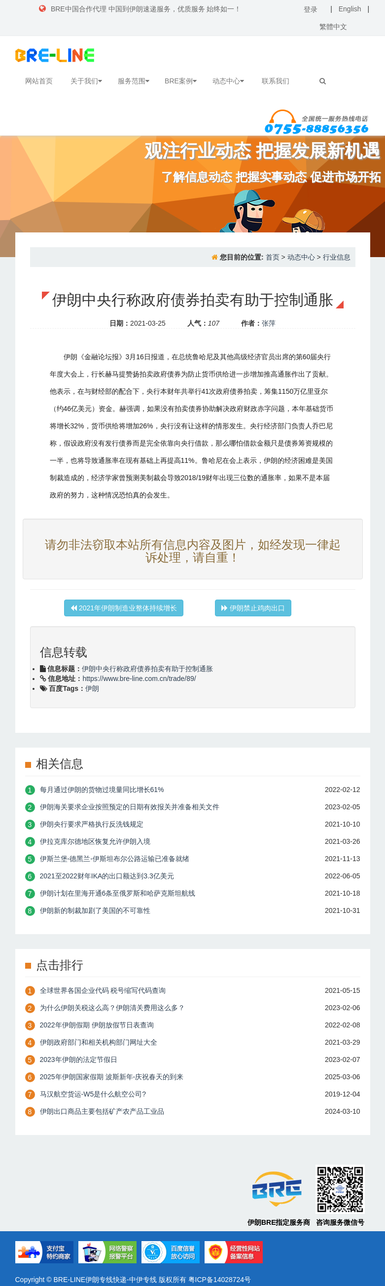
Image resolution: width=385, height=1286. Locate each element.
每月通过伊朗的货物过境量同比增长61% (102, 790)
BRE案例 (181, 81)
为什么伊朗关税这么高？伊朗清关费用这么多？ (112, 1008)
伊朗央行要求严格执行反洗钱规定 (91, 824)
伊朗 (92, 688)
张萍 (269, 323)
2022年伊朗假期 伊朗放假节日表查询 (97, 1025)
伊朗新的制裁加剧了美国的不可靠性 (95, 910)
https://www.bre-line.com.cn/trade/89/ (139, 678)
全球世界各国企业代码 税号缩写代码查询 (103, 990)
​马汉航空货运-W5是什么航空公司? (93, 1094)
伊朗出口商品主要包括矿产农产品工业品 (102, 1111)
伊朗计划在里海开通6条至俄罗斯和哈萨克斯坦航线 (118, 893)
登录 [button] (310, 9)
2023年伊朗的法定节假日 (78, 1059)
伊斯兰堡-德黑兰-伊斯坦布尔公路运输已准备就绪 (114, 859)
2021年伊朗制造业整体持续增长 (123, 608)
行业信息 (336, 257)
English (350, 9)
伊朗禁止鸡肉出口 (253, 608)
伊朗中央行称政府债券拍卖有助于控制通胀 (147, 669)
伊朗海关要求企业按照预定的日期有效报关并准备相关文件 (129, 807)
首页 (273, 257)
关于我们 (86, 81)
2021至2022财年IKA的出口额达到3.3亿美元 (107, 876)
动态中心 (228, 81)
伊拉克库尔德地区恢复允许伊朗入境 (95, 841)
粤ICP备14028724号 (219, 1280)
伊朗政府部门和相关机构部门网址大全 (98, 1042)
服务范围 (133, 81)
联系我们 (275, 81)
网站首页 (39, 81)
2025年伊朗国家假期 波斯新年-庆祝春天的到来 (112, 1077)
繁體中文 (333, 27)
